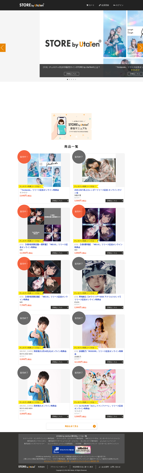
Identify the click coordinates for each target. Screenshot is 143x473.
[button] (67, 79)
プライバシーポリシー (58, 467)
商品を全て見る (71, 426)
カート (92, 5)
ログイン (119, 5)
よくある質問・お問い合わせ (109, 467)
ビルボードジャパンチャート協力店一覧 (85, 461)
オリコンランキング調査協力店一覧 (56, 461)
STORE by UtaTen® (32, 5)
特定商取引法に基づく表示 (83, 467)
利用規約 (41, 467)
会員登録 (105, 5)
